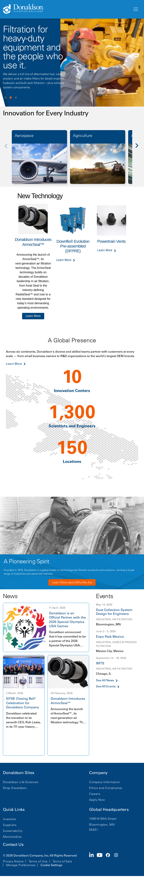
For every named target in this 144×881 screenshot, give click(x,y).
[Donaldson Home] (66, 9)
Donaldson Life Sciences (20, 782)
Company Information (104, 782)
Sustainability (12, 830)
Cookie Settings (51, 865)
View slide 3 (16, 97)
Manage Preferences (21, 865)
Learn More (33, 315)
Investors (9, 819)
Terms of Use (38, 861)
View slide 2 (11, 97)
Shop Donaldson (15, 787)
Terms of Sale (62, 861)
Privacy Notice (13, 861)
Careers (94, 793)
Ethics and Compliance (105, 787)
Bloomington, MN (102, 824)
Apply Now (97, 799)
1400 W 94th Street (103, 818)
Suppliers (10, 824)
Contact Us (13, 844)
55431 (93, 829)
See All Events (106, 686)
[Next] (139, 148)
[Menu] (135, 9)
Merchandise (12, 836)
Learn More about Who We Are (72, 582)
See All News (105, 680)
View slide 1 (5, 97)
